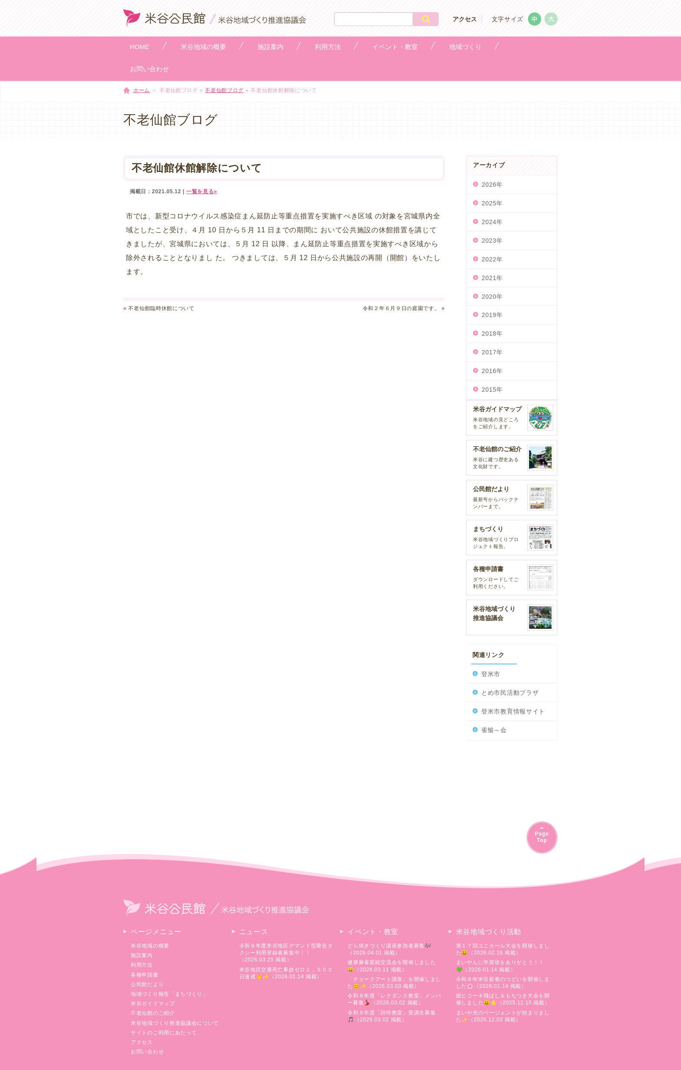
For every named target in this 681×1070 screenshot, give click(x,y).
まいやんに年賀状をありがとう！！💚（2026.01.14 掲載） (500, 965)
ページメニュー (156, 931)
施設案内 (142, 955)
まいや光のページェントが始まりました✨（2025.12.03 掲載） (503, 1016)
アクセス (465, 19)
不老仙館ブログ (224, 90)
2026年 (492, 184)
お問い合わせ (147, 1052)
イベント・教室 (372, 931)
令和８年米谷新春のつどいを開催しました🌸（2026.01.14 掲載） (503, 982)
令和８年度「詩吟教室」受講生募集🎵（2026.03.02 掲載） (391, 1016)
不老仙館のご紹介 (153, 1013)
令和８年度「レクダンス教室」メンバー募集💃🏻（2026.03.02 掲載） (394, 999)
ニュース (253, 931)
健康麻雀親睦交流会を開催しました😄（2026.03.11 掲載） (391, 965)
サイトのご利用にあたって (164, 1033)
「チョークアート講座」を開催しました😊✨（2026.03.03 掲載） (394, 982)
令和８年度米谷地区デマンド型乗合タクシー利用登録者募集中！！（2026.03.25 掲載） (286, 953)
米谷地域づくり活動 (488, 931)
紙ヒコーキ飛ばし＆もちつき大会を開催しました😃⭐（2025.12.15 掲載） (503, 999)
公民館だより (147, 984)
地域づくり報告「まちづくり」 (169, 994)
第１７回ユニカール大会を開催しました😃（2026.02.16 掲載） (503, 949)
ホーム (141, 90)
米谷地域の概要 (150, 946)
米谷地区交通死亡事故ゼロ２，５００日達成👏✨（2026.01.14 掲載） (286, 973)
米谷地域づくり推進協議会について (175, 1023)
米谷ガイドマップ (153, 1004)
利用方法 (142, 965)
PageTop (542, 837)
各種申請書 (145, 975)
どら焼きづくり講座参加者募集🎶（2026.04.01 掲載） (389, 949)
